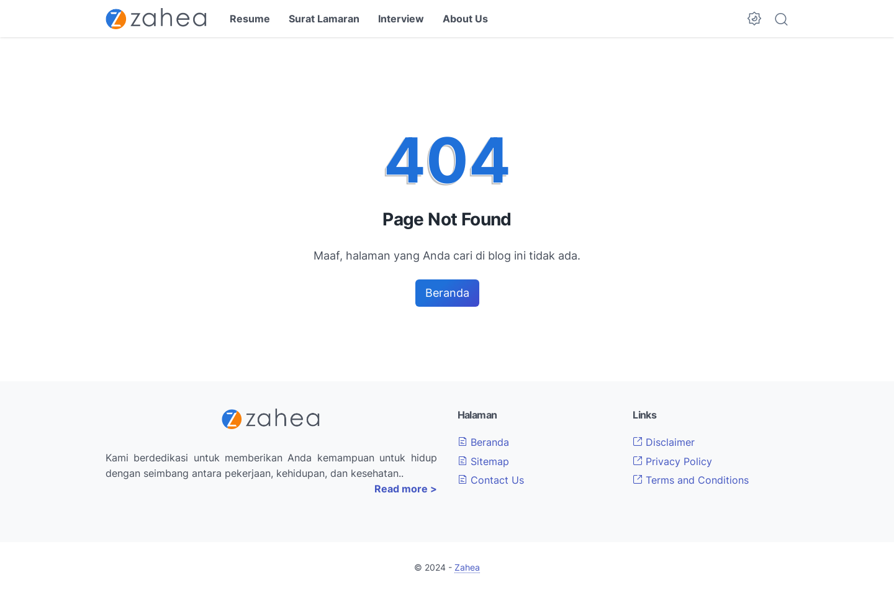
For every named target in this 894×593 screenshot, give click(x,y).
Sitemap (483, 461)
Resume (250, 18)
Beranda (447, 292)
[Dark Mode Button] (754, 18)
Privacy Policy (672, 461)
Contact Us (491, 480)
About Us (465, 18)
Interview (401, 18)
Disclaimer (664, 442)
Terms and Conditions (691, 480)
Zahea (467, 567)
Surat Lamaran (324, 18)
